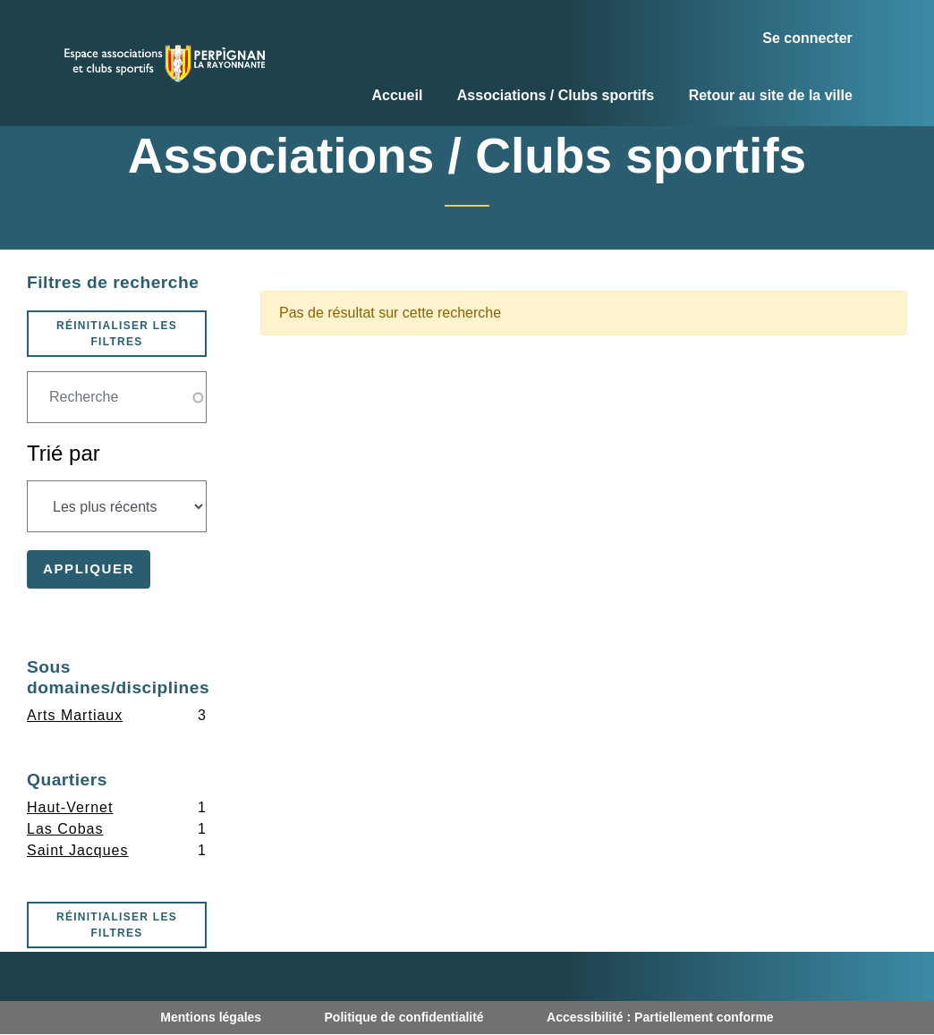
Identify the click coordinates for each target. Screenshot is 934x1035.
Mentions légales (210, 1017)
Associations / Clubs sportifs (555, 95)
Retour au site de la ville (771, 95)
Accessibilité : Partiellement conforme (660, 1017)
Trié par (63, 453)
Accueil (396, 95)
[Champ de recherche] (117, 397)
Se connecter (807, 38)
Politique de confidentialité (404, 1017)
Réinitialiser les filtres (116, 333)
